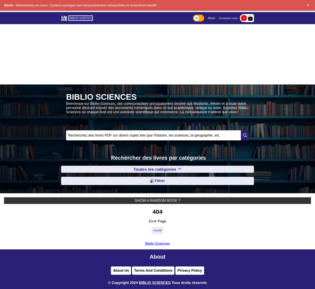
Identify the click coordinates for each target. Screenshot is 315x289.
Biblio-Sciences (157, 244)
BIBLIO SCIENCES (155, 283)
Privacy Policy (189, 270)
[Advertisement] (157, 54)
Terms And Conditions (153, 270)
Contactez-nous (228, 18)
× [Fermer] (308, 5)
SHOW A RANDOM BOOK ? (157, 200)
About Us (121, 270)
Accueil (158, 230)
